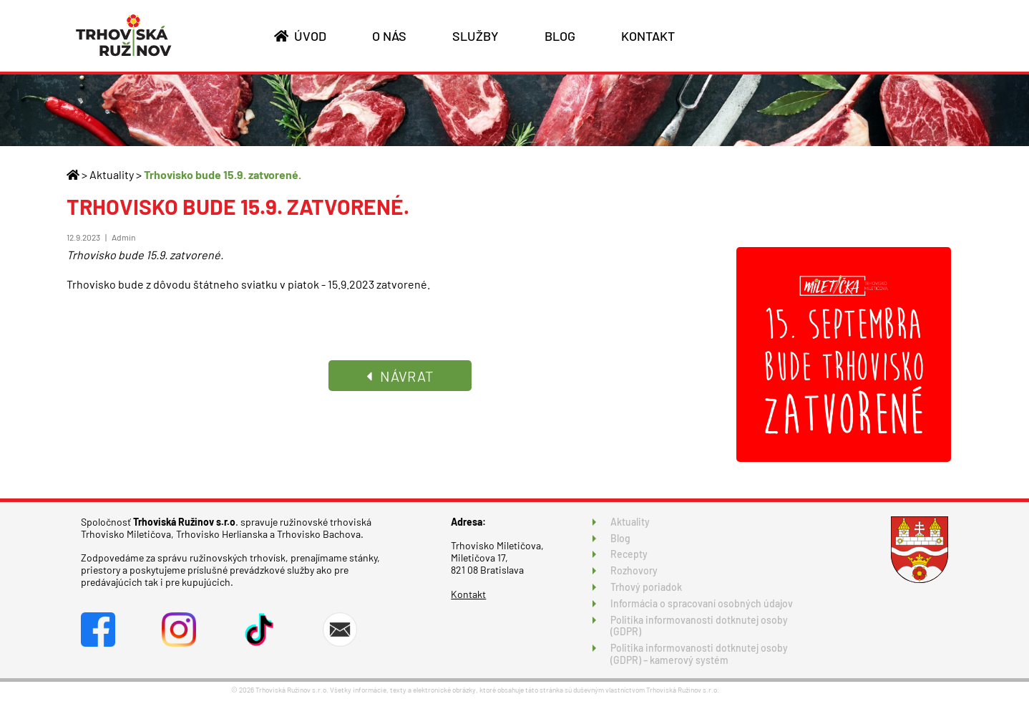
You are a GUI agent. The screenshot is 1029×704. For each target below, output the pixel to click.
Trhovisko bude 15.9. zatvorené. (222, 174)
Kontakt (468, 594)
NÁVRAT (399, 376)
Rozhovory (634, 570)
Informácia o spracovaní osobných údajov (701, 603)
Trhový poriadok (646, 587)
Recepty (629, 554)
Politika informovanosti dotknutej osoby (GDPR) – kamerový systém (699, 654)
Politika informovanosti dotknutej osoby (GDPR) (699, 626)
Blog (620, 538)
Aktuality (111, 174)
